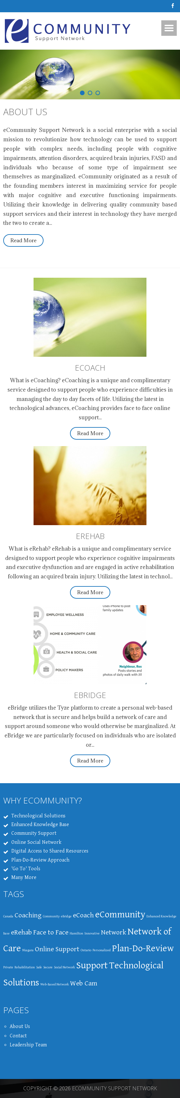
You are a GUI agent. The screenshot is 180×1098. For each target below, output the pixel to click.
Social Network (64, 967)
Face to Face (50, 932)
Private (8, 967)
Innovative (92, 933)
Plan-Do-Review (143, 948)
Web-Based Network (54, 984)
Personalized (102, 950)
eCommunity (120, 914)
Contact (18, 1036)
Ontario (86, 950)
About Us (25, 111)
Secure (48, 967)
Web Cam (83, 983)
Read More (23, 240)
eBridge (66, 916)
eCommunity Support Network (114, 1088)
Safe (39, 967)
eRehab (21, 932)
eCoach (83, 915)
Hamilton (76, 933)
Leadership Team (28, 1045)
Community (51, 916)
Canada (8, 916)
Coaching (28, 915)
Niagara (28, 950)
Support (92, 965)
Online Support (57, 949)
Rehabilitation (25, 967)
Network (113, 932)
